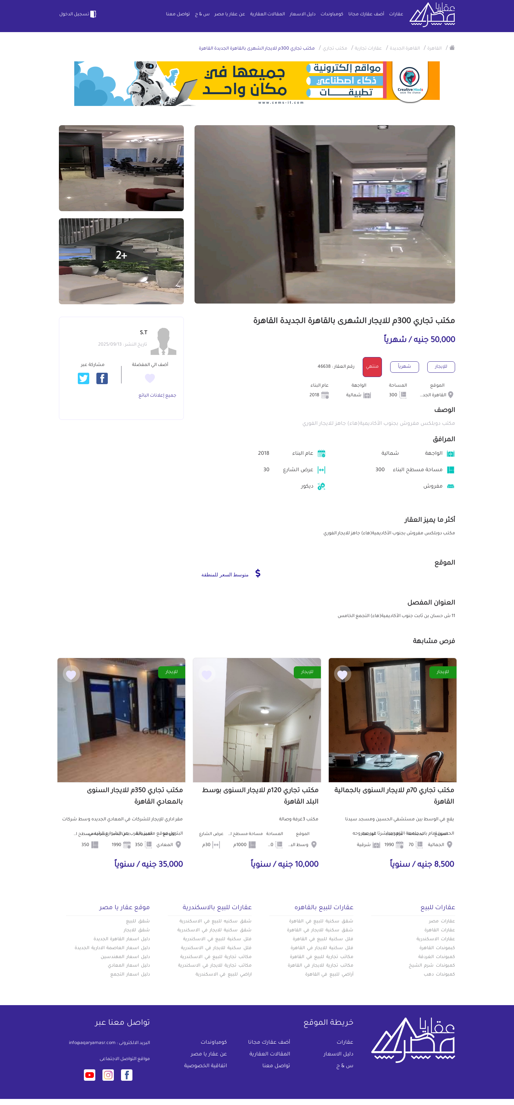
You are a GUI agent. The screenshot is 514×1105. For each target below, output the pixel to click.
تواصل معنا (178, 14)
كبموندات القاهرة (437, 948)
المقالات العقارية (267, 14)
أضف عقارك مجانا (366, 14)
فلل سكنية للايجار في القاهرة (322, 948)
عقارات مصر (442, 921)
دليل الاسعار (303, 14)
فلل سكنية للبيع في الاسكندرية (217, 939)
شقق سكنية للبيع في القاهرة (321, 921)
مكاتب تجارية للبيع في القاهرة (321, 957)
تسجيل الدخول (78, 14)
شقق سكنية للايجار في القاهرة (320, 930)
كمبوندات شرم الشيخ (432, 965)
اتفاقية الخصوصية (205, 1066)
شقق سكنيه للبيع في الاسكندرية (216, 921)
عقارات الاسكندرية (436, 939)
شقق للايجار (137, 930)
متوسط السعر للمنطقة (230, 573)
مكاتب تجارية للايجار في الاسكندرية (215, 965)
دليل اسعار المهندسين (125, 957)
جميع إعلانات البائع (157, 395)
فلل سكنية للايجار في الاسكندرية (216, 948)
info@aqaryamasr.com (92, 1043)
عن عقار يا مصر (230, 14)
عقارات (396, 14)
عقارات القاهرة (439, 930)
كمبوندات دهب (439, 974)
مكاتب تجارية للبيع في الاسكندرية (216, 957)
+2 (121, 257)
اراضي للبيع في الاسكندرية (224, 974)
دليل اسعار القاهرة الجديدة (122, 939)
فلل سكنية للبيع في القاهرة (323, 939)
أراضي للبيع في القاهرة (329, 974)
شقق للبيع (138, 921)
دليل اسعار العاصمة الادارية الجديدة (112, 948)
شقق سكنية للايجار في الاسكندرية (214, 930)
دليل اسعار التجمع (130, 974)
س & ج (202, 14)
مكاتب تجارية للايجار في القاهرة (320, 965)
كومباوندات (332, 14)
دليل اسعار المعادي (129, 965)
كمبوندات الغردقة (436, 957)
